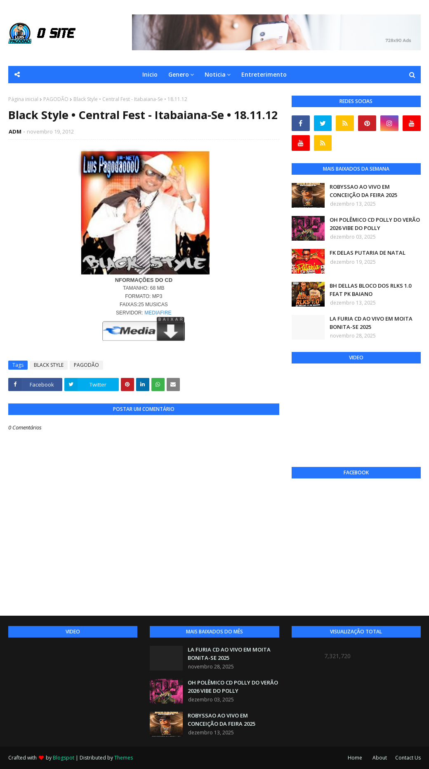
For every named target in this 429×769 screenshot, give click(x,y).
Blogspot (63, 757)
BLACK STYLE (49, 364)
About (379, 757)
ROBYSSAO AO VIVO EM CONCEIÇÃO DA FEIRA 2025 (363, 191)
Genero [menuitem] (178, 74)
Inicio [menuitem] (150, 74)
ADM (15, 131)
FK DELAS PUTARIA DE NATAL (367, 252)
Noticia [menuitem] (215, 74)
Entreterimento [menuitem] (264, 74)
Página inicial (23, 99)
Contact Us (408, 757)
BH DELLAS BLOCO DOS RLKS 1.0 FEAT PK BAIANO (370, 290)
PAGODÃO (55, 99)
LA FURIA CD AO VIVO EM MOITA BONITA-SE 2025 (371, 323)
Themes (123, 757)
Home (355, 757)
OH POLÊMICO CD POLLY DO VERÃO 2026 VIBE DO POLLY (375, 224)
